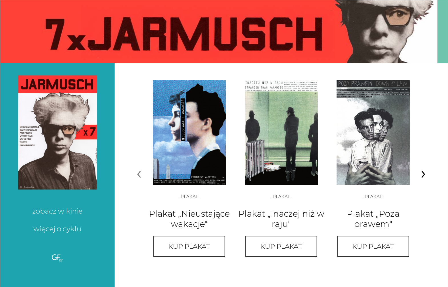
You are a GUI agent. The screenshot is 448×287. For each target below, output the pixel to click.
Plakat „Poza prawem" (373, 219)
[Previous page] (139, 174)
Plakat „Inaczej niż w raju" (281, 219)
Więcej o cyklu (57, 228)
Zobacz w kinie (57, 211)
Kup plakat (189, 246)
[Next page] (423, 174)
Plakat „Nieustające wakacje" (189, 219)
